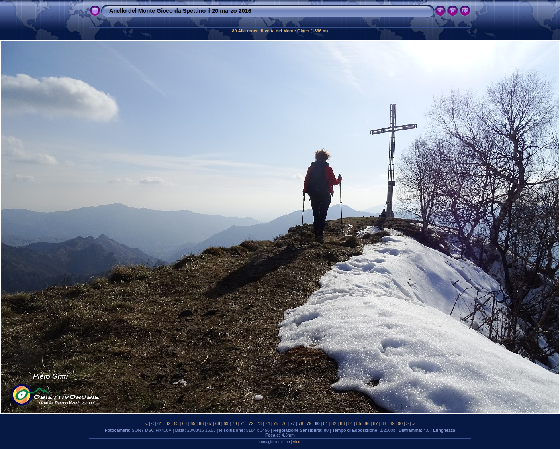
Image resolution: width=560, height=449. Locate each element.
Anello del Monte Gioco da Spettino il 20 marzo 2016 (180, 11)
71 (242, 423)
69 (226, 423)
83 (342, 423)
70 (234, 423)
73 (259, 423)
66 (201, 423)
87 (375, 423)
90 (400, 423)
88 (383, 423)
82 (333, 423)
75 (276, 423)
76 (284, 423)
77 (292, 423)
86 (367, 423)
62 (168, 423)
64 (184, 423)
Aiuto (297, 441)
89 (392, 423)
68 (217, 423)
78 (300, 423)
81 (325, 423)
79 (309, 423)
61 (159, 423)
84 (350, 423)
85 (358, 423)
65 (192, 423)
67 (209, 423)
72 (251, 423)
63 (176, 423)
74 (267, 423)
